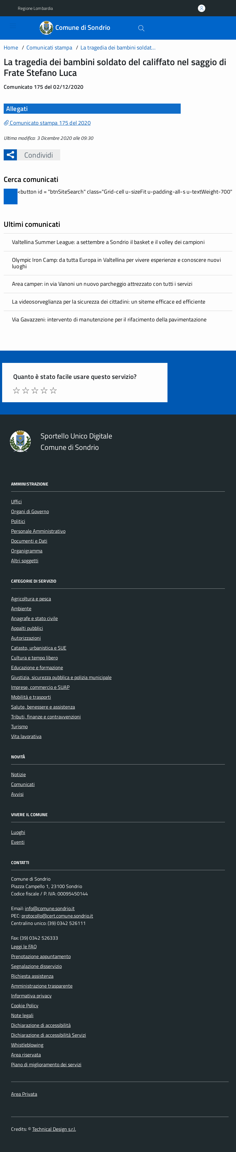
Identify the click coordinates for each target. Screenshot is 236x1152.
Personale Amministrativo (38, 531)
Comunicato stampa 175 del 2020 (47, 123)
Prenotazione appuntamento (41, 956)
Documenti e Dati (29, 541)
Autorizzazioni (26, 638)
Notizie (18, 774)
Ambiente (21, 608)
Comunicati (23, 784)
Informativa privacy (31, 995)
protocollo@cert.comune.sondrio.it (57, 915)
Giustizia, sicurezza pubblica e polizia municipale (61, 677)
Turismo (19, 726)
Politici (18, 521)
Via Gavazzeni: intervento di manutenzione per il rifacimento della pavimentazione (109, 319)
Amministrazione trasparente (42, 985)
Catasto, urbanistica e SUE (38, 647)
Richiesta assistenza (32, 976)
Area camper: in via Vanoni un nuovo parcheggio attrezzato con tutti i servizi (102, 284)
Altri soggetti (24, 560)
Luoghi (18, 832)
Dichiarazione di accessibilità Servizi (48, 1035)
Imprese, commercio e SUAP (40, 687)
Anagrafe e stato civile (34, 618)
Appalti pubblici (27, 628)
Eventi (18, 842)
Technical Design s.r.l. (54, 1129)
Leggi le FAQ (24, 946)
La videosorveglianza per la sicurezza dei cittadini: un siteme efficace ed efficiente (108, 301)
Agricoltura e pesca (31, 598)
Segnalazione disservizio (36, 966)
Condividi (35, 154)
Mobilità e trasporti (31, 697)
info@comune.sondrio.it (50, 908)
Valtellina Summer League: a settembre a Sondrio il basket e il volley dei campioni (108, 242)
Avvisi (17, 794)
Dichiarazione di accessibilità (41, 1025)
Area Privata (24, 1094)
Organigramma (26, 550)
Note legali (22, 1015)
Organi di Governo (30, 511)
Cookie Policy (24, 1005)
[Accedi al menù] (8, 28)
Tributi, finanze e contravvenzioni (46, 716)
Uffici (16, 501)
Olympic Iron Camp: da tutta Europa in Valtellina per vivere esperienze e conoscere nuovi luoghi (116, 263)
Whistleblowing (27, 1044)
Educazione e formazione (37, 667)
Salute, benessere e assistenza (43, 706)
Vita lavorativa (26, 736)
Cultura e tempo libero (34, 657)
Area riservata (26, 1054)
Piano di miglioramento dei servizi (46, 1064)
